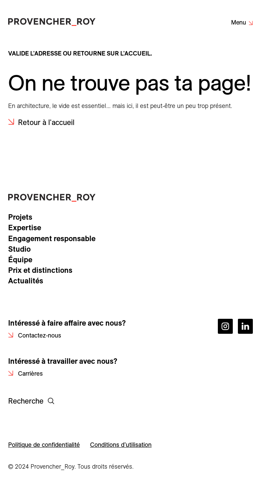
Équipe (20, 259)
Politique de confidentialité (44, 444)
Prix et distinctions (40, 270)
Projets (20, 217)
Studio (19, 249)
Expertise (24, 227)
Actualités (25, 281)
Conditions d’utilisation (121, 444)
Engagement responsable (51, 238)
